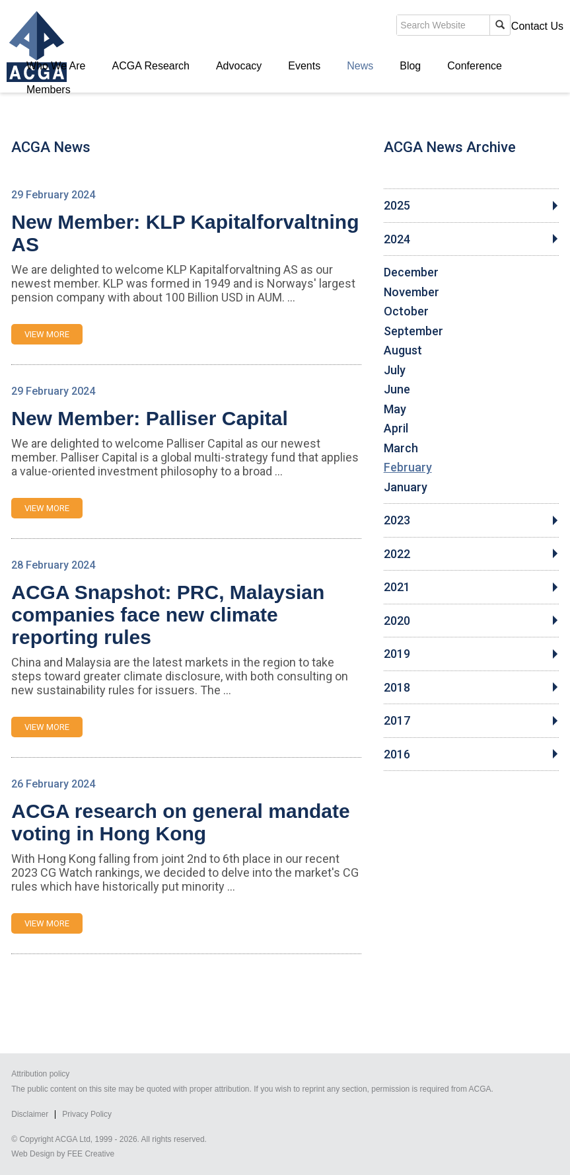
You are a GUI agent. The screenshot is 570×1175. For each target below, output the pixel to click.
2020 (397, 621)
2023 (397, 520)
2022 (397, 554)
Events (304, 65)
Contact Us (537, 26)
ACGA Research (151, 65)
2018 (397, 687)
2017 (397, 720)
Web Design (32, 1153)
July (395, 370)
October (406, 311)
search (335, 29)
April (396, 428)
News (360, 65)
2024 (397, 239)
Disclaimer (29, 1114)
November (411, 292)
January (405, 487)
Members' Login (460, 26)
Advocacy (239, 65)
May (395, 409)
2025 (397, 205)
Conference (474, 65)
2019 (397, 654)
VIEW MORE (46, 334)
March (401, 448)
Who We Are (56, 65)
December (411, 272)
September (413, 331)
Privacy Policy (87, 1114)
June (397, 389)
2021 (397, 587)
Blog (410, 65)
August (403, 350)
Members (48, 89)
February (408, 467)
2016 (397, 754)
